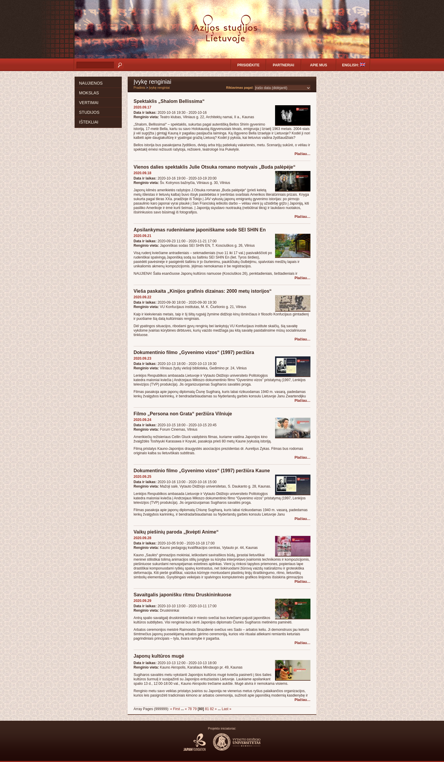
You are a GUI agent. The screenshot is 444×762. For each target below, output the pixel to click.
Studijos (89, 112)
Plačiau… (302, 154)
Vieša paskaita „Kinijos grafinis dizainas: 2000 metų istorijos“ (203, 291)
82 (212, 709)
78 (190, 709)
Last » (226, 709)
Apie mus (318, 65)
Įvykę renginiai (159, 87)
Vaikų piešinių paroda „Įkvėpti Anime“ (176, 531)
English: (353, 65)
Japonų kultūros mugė (159, 656)
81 (207, 709)
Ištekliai (88, 122)
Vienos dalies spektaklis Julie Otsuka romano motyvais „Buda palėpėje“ (214, 166)
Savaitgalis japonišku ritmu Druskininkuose (182, 594)
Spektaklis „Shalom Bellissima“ (169, 101)
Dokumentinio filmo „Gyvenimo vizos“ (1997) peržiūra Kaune (202, 470)
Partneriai (283, 65)
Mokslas (89, 92)
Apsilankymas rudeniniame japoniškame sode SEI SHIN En (200, 229)
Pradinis (139, 87)
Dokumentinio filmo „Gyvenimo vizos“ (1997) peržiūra (194, 352)
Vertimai (88, 102)
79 (195, 709)
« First (175, 709)
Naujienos (91, 83)
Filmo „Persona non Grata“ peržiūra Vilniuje (183, 413)
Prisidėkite (248, 65)
